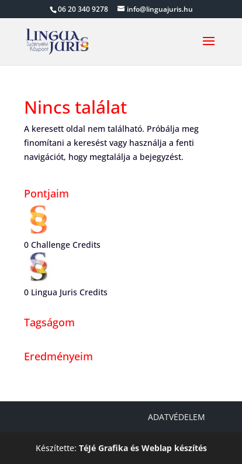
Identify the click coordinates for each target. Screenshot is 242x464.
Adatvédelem (176, 416)
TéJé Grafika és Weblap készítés (143, 447)
